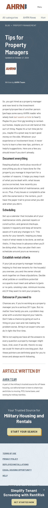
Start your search (24, 431)
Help (5, 475)
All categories (10, 17)
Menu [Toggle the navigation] (39, 7)
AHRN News (29, 17)
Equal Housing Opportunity (17, 470)
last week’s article (22, 117)
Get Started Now (24, 502)
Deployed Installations (16, 464)
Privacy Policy (10, 459)
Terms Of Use (9, 453)
